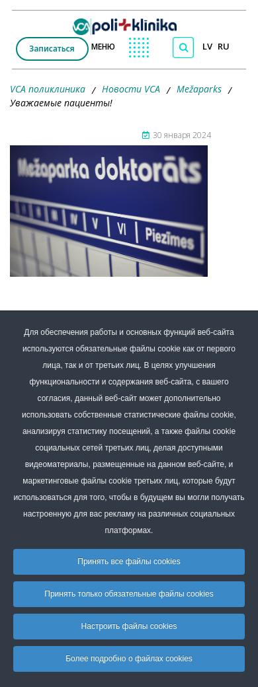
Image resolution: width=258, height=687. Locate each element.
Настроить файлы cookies (129, 626)
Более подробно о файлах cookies (129, 658)
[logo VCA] (129, 23)
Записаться (51, 48)
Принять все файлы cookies (128, 561)
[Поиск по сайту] (183, 47)
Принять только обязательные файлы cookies (128, 593)
